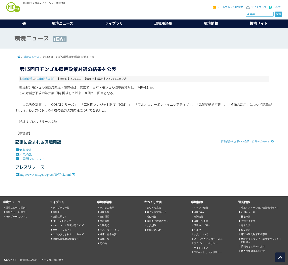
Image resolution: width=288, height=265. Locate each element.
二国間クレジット (32, 159)
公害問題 (104, 225)
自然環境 (104, 216)
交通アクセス (248, 221)
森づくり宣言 (154, 207)
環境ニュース (31, 57)
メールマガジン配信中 (230, 7)
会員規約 (151, 225)
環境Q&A (199, 212)
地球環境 (27, 78)
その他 (103, 243)
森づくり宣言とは (156, 212)
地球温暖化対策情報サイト (67, 239)
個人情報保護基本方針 (253, 250)
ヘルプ (277, 7)
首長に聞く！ (60, 216)
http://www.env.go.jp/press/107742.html (45, 174)
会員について (201, 234)
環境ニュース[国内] (16, 207)
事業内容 (246, 230)
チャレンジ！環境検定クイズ (68, 225)
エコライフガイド (62, 230)
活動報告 (151, 216)
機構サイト (259, 23)
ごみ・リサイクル (109, 230)
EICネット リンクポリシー (208, 252)
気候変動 (25, 150)
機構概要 (246, 216)
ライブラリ (114, 23)
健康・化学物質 (108, 234)
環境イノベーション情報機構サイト (260, 207)
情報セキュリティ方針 (253, 246)
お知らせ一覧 (248, 212)
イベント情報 (201, 207)
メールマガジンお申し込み (208, 239)
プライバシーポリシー (206, 243)
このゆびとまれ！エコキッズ (68, 234)
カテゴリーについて (16, 216)
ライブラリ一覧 (61, 207)
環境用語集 (163, 23)
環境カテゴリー (202, 225)
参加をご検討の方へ (157, 221)
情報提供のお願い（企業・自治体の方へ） (245, 141)
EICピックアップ (62, 221)
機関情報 (198, 216)
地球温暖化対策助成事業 (254, 234)
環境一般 (104, 239)
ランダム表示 (107, 207)
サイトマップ (259, 7)
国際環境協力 (44, 78)
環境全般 (104, 212)
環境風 (56, 212)
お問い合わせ (154, 230)
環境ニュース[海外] (16, 212)
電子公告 (246, 225)
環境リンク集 (201, 221)
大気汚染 (25, 154)
